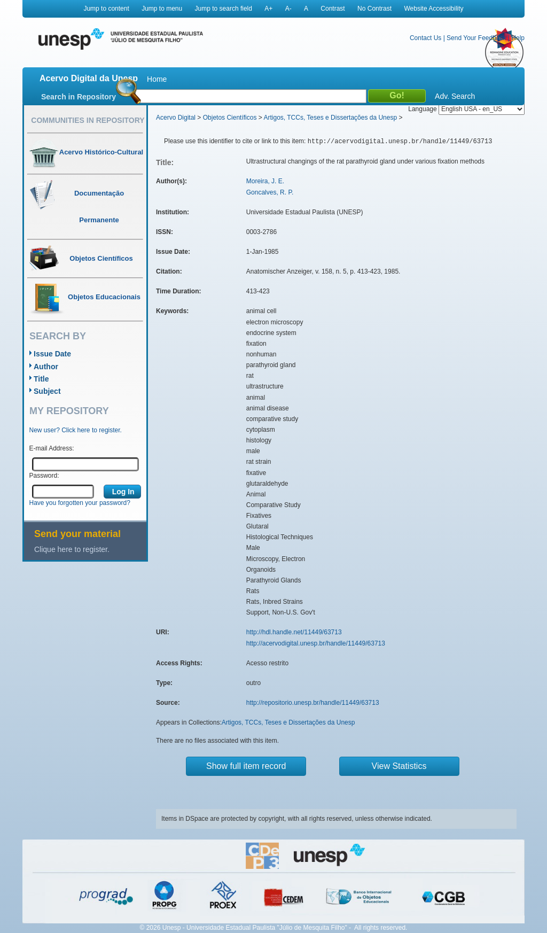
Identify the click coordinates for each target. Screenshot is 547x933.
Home (157, 79)
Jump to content (106, 8)
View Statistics (399, 766)
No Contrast (374, 8)
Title (41, 379)
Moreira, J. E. (265, 181)
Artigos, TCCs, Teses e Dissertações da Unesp (330, 117)
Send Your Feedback (476, 38)
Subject (47, 391)
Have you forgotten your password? (79, 503)
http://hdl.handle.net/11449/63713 (294, 632)
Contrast (333, 8)
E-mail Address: (51, 448)
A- (288, 8)
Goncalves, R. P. (270, 192)
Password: (44, 475)
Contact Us (425, 38)
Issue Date (52, 353)
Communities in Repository (87, 120)
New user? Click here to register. (75, 430)
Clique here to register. (72, 549)
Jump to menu (162, 8)
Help (518, 38)
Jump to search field (223, 8)
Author (46, 366)
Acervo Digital (176, 117)
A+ (268, 8)
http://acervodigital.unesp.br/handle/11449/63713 (315, 643)
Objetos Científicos (230, 117)
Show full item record (246, 766)
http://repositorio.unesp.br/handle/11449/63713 (312, 702)
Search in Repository (78, 96)
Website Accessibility (433, 8)
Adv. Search (455, 96)
